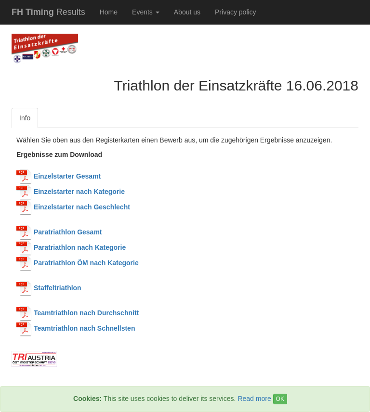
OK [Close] (280, 399)
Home (109, 12)
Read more (254, 398)
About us (187, 12)
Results (48, 12)
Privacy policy (235, 12)
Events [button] (145, 12)
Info (24, 118)
